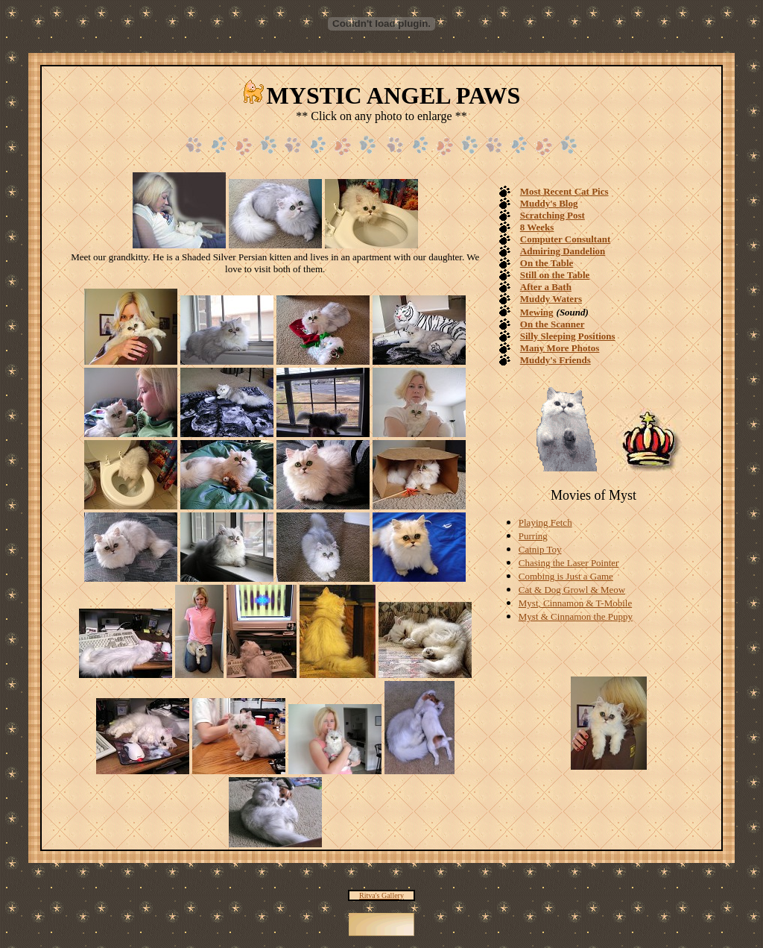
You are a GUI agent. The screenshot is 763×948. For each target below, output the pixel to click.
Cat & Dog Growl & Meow (572, 589)
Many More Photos (560, 348)
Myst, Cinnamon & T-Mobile (575, 603)
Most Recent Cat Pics (564, 191)
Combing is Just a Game (566, 576)
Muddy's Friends (555, 359)
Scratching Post (552, 215)
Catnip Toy (540, 549)
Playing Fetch (545, 522)
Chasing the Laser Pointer (569, 562)
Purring (533, 536)
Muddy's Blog (549, 203)
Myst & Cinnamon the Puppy (576, 616)
